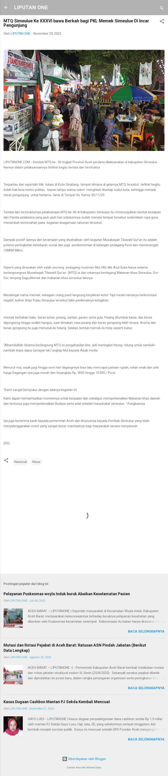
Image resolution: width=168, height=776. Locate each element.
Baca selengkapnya (146, 631)
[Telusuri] (161, 9)
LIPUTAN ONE (31, 7)
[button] (161, 22)
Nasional (20, 462)
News (36, 462)
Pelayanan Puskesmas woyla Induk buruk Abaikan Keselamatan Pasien (67, 593)
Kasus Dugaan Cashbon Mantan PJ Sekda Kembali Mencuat (57, 701)
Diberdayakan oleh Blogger (84, 759)
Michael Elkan (93, 767)
